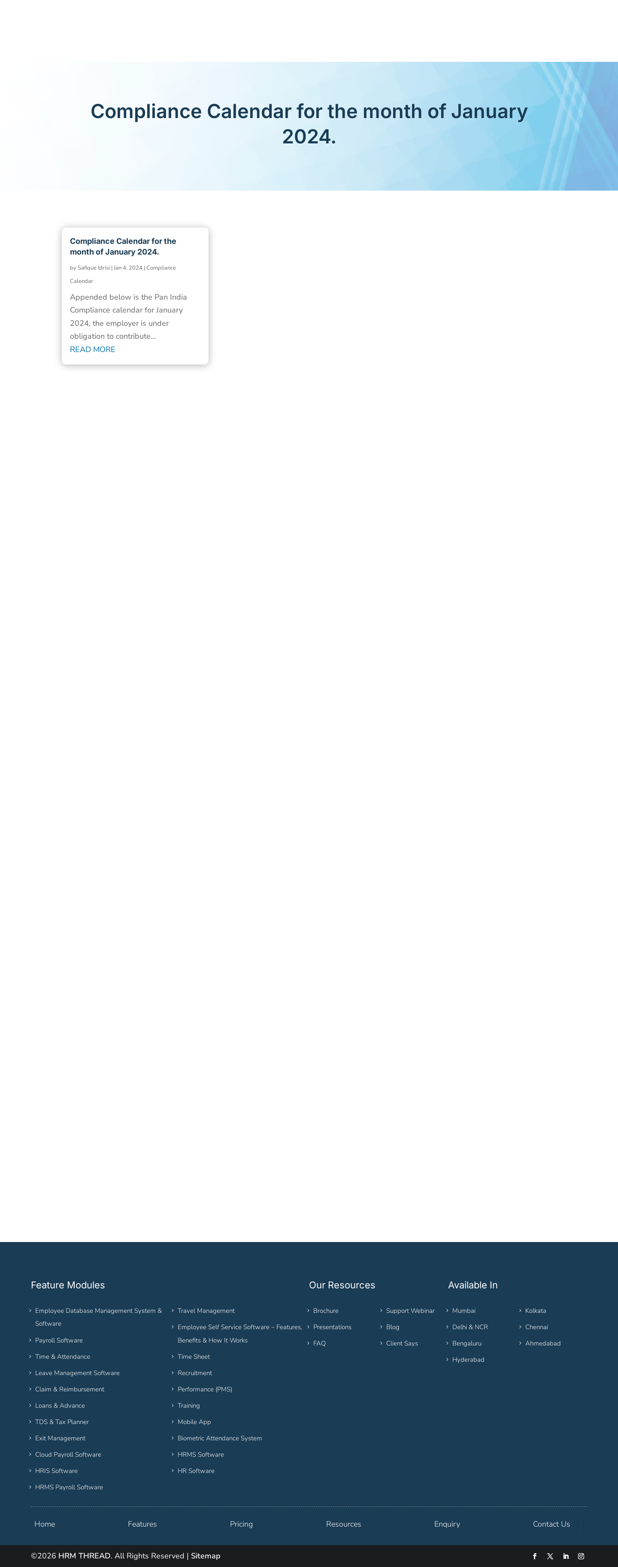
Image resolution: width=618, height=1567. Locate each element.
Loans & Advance (60, 1405)
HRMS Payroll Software (69, 1487)
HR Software (196, 1471)
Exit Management (60, 1438)
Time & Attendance (62, 1356)
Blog (393, 1327)
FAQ (319, 1343)
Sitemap (206, 1556)
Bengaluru (467, 1343)
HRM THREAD (84, 1556)
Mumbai (464, 1310)
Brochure (326, 1310)
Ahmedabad (543, 1343)
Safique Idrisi (94, 268)
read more (92, 349)
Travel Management (206, 1310)
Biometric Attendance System (220, 1438)
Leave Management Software (77, 1373)
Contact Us (551, 1524)
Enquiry (447, 1524)
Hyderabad (468, 1359)
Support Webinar (410, 1310)
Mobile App (194, 1422)
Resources (343, 1524)
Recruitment (195, 1373)
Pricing (241, 1524)
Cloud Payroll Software (68, 1454)
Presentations (332, 1327)
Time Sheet (194, 1356)
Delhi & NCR (470, 1327)
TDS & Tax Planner (62, 1422)
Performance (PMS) (205, 1389)
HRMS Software (201, 1454)
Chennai (536, 1327)
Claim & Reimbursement (69, 1389)
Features (142, 1524)
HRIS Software (56, 1471)
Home (44, 1524)
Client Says (402, 1343)
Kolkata (535, 1310)
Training (189, 1405)
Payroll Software (59, 1340)
